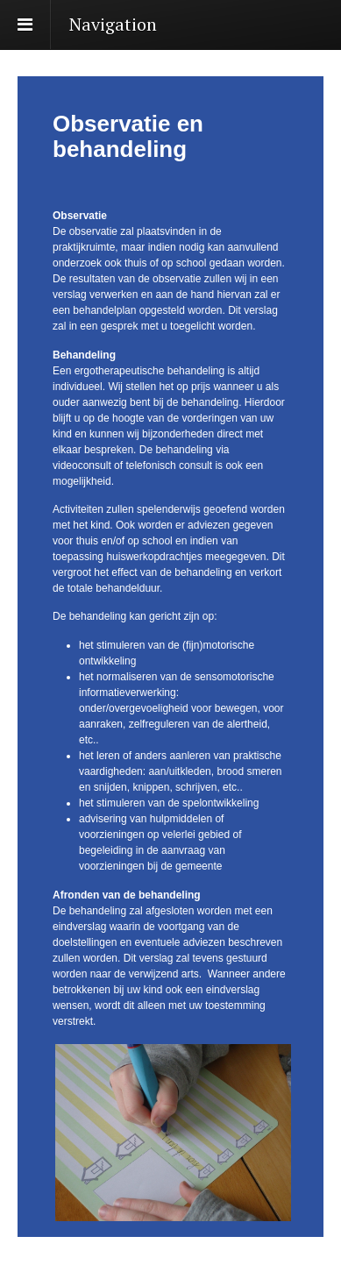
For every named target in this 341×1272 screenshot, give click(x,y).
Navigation (113, 24)
